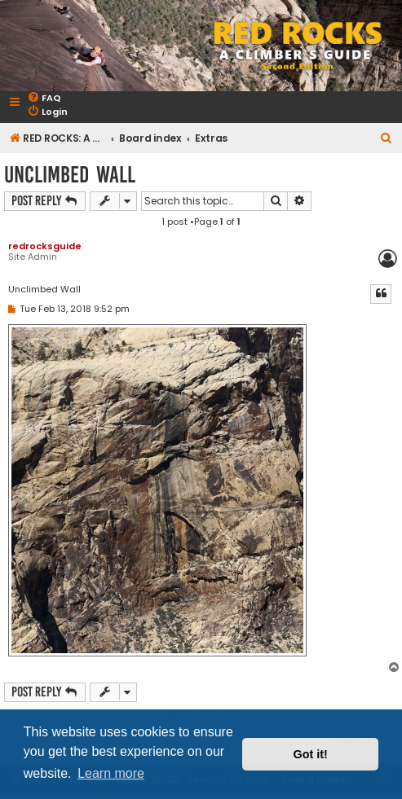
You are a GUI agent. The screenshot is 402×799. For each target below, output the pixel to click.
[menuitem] (44, 98)
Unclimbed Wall (69, 174)
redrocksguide (45, 245)
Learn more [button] (110, 773)
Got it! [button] (311, 754)
